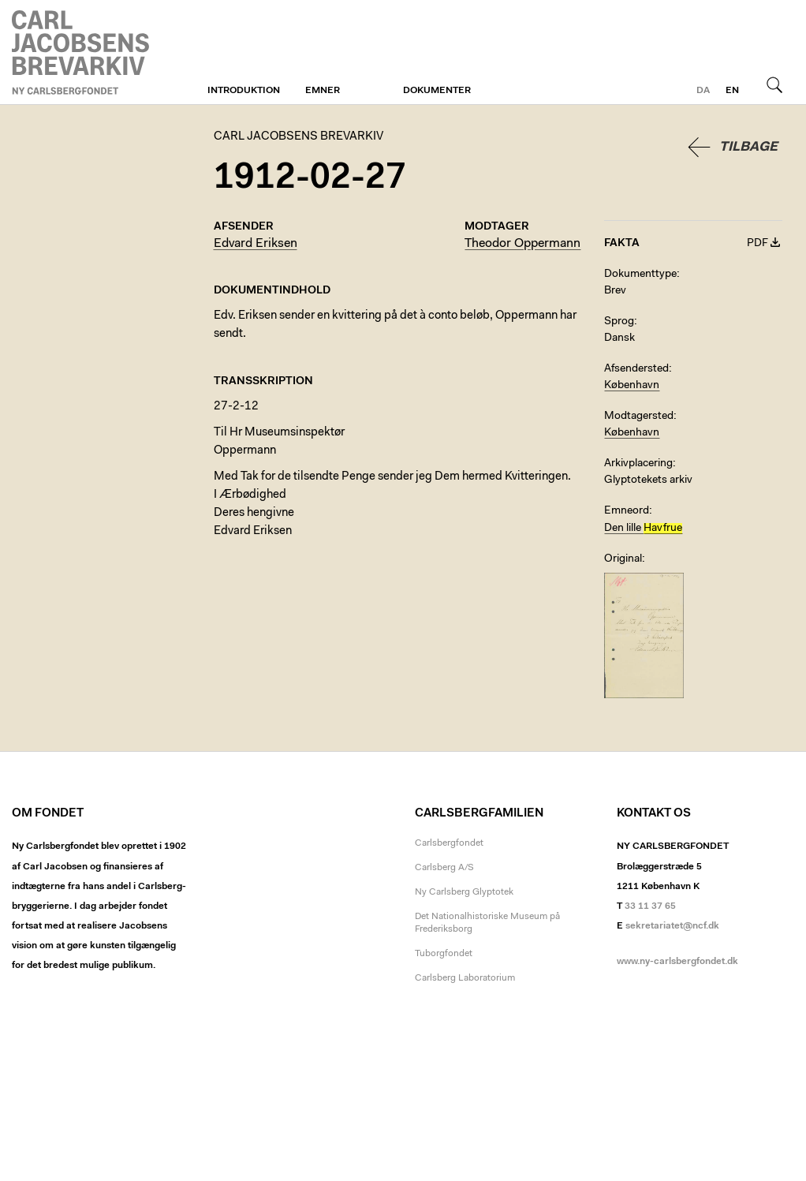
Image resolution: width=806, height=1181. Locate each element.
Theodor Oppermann (522, 243)
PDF (757, 243)
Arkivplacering (638, 463)
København (631, 385)
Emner (322, 90)
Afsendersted (636, 369)
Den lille (643, 528)
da (703, 90)
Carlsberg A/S (444, 868)
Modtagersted (639, 416)
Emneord (626, 511)
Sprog (619, 321)
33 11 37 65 (650, 906)
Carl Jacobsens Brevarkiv (83, 52)
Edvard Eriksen (255, 243)
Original (623, 559)
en (732, 90)
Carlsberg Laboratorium (465, 978)
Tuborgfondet (443, 954)
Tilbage (748, 147)
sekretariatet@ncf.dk (672, 926)
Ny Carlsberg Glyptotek (464, 892)
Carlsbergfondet (449, 843)
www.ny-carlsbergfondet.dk (677, 961)
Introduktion (243, 90)
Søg (774, 84)
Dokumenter (437, 90)
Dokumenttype (640, 274)
